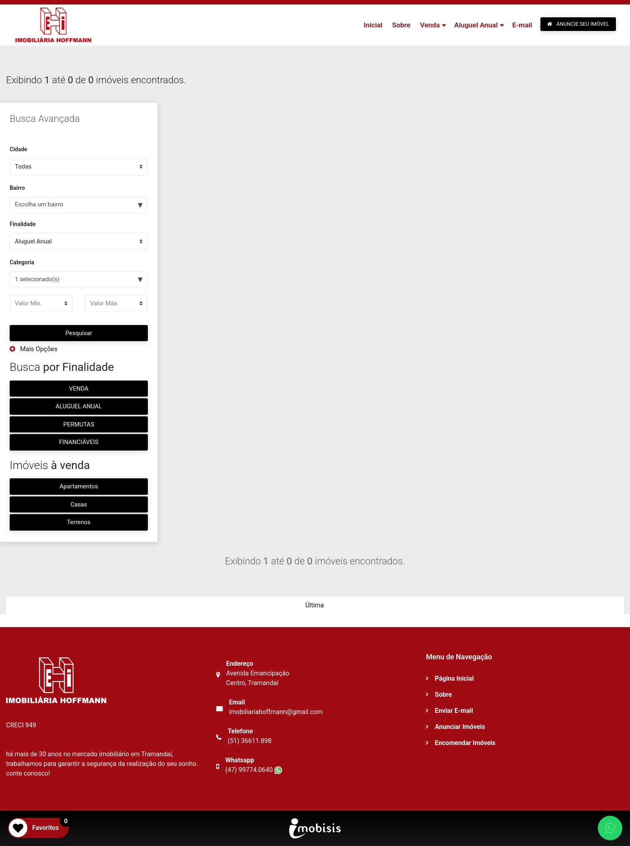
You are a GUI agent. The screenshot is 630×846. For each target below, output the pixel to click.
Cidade (18, 149)
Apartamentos (78, 486)
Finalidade (23, 224)
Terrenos (79, 522)
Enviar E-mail (454, 710)
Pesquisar (78, 333)
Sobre (400, 25)
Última (314, 605)
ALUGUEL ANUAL (78, 406)
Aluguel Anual (476, 25)
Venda (429, 25)
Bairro (17, 188)
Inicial (371, 25)
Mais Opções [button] (33, 349)
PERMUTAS (78, 424)
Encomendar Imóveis (465, 743)
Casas (78, 504)
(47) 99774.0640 (253, 770)
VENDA (78, 388)
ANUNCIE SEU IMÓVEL (578, 24)
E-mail (522, 25)
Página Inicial (454, 678)
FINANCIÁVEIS (78, 442)
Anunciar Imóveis (460, 727)
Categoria (22, 262)
